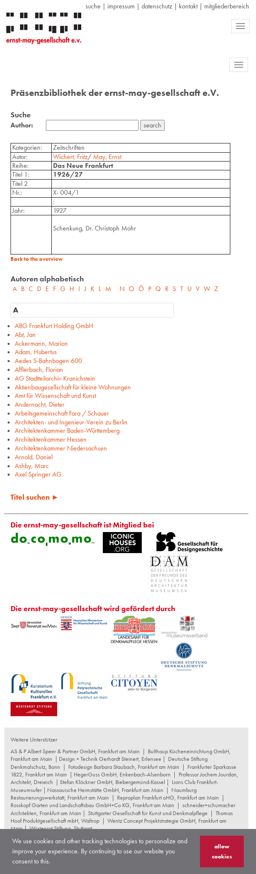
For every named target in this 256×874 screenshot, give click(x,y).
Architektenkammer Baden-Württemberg (67, 430)
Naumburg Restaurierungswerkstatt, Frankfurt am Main (104, 793)
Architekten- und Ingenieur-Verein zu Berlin (71, 422)
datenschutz (156, 6)
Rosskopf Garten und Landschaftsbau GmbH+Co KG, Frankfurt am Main (92, 805)
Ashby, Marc (32, 465)
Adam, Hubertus (36, 351)
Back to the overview (37, 258)
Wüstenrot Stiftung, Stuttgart (60, 828)
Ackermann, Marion (41, 343)
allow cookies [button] (222, 851)
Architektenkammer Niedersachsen (61, 448)
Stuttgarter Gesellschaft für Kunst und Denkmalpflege (148, 813)
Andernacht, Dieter (39, 404)
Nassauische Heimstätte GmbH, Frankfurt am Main (105, 790)
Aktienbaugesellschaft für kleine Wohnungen (73, 387)
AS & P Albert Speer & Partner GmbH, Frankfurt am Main (75, 751)
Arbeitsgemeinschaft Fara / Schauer (62, 413)
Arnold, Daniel (34, 457)
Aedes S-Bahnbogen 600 (48, 360)
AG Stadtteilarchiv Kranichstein (55, 378)
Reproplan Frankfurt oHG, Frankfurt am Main (168, 797)
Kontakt (188, 6)
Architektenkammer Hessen (51, 439)
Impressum (121, 6)
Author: (22, 125)
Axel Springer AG (38, 474)
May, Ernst (107, 156)
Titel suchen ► (35, 497)
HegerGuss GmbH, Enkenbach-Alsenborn (122, 774)
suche (93, 6)
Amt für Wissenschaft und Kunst (55, 395)
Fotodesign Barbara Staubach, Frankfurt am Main (123, 767)
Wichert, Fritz (70, 156)
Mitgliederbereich (226, 6)
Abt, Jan (25, 334)
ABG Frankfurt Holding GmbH (54, 325)
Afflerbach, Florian (39, 369)
